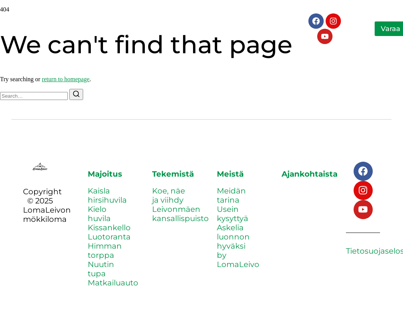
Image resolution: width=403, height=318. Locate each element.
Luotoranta (109, 236)
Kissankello (109, 227)
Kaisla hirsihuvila (107, 195)
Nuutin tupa (101, 269)
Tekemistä (114, 25)
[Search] (76, 94)
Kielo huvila (99, 214)
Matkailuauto (113, 282)
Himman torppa (105, 250)
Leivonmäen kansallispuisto (180, 214)
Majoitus (62, 25)
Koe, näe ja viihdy (168, 195)
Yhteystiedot (133, 32)
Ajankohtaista (74, 32)
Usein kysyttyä (232, 214)
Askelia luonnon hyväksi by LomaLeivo (238, 246)
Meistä (158, 25)
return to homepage (65, 79)
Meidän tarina (231, 195)
